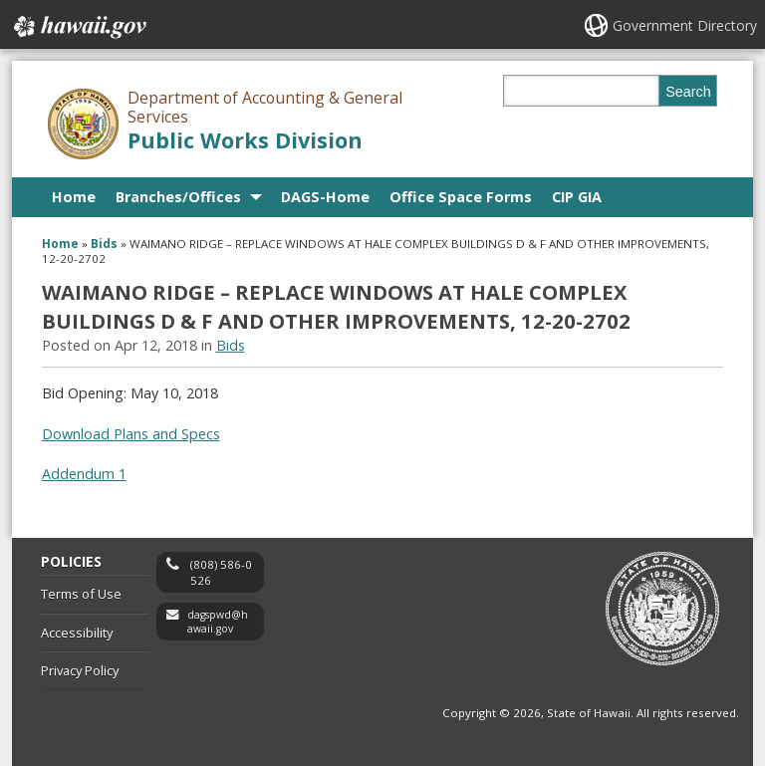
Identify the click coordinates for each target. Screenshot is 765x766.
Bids (104, 243)
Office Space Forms (460, 196)
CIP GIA (577, 196)
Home (74, 196)
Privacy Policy (80, 670)
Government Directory (685, 25)
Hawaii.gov (78, 27)
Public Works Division (245, 140)
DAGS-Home (325, 196)
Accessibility (77, 632)
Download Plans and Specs (131, 433)
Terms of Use (81, 594)
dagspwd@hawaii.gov (217, 622)
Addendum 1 (84, 473)
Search (688, 92)
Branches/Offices (178, 196)
